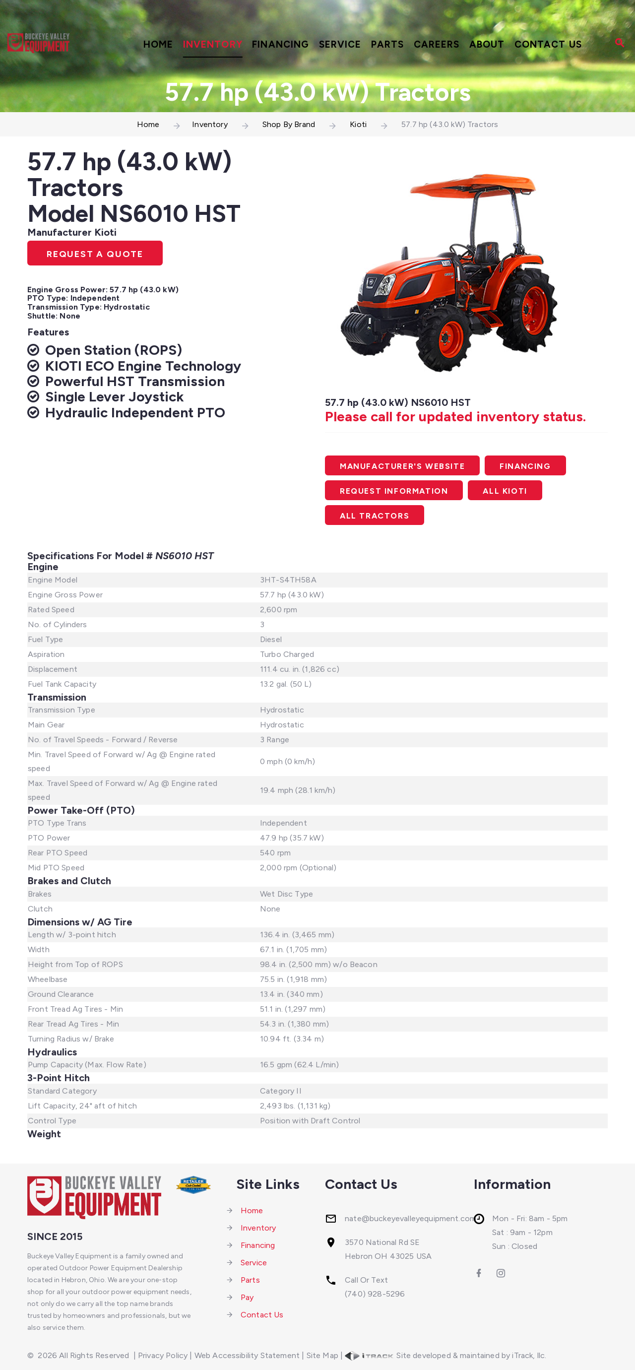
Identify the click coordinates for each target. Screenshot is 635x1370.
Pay (247, 1297)
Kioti (358, 124)
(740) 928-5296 (375, 1294)
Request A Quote (95, 254)
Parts (387, 44)
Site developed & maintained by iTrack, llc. (445, 1355)
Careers (437, 44)
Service (340, 44)
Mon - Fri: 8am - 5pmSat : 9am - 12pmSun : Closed (530, 1232)
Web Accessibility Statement (247, 1355)
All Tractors (374, 516)
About (487, 44)
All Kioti (505, 491)
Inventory (213, 44)
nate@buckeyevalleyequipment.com (410, 1218)
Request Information (394, 491)
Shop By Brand (288, 124)
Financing (280, 44)
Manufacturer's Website (402, 466)
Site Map (322, 1355)
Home (158, 44)
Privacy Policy (163, 1355)
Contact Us (548, 44)
